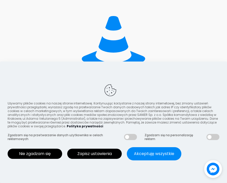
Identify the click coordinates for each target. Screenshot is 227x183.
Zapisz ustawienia (94, 154)
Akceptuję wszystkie (154, 154)
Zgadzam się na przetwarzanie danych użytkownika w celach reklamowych (55, 137)
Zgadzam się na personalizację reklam (169, 137)
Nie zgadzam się (35, 154)
